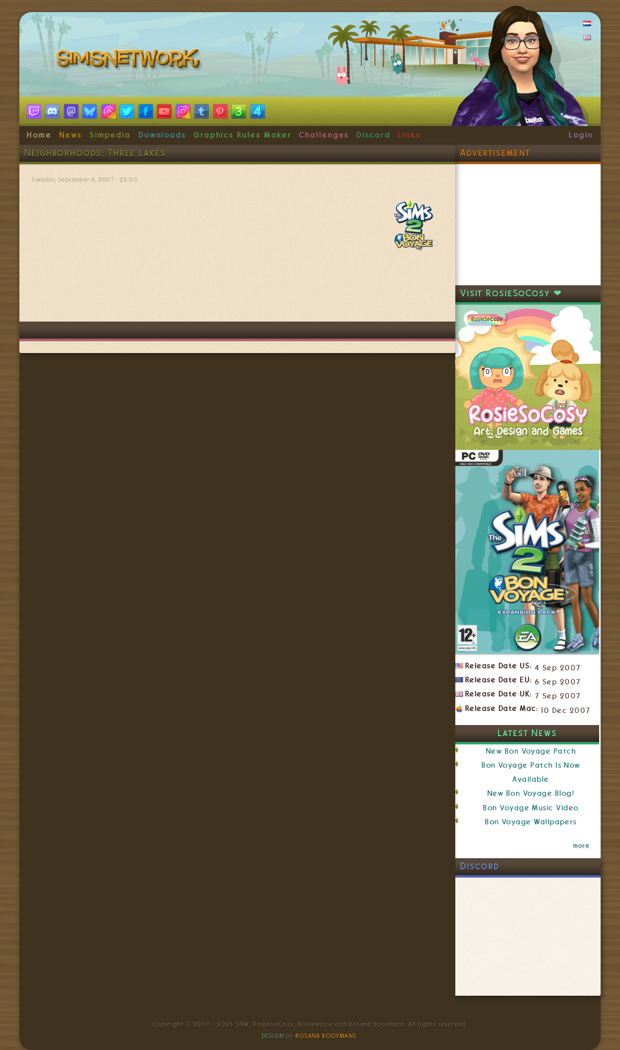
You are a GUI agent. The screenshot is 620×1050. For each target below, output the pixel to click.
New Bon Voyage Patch (531, 751)
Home (39, 135)
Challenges (324, 135)
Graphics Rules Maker (243, 135)
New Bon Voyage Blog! (530, 793)
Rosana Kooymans (325, 1036)
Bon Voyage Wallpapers (531, 822)
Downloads (162, 135)
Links (409, 135)
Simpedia (110, 135)
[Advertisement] (237, 292)
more (581, 845)
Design (273, 1036)
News (70, 135)
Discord (373, 135)
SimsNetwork (130, 60)
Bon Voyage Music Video (530, 807)
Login (581, 135)
